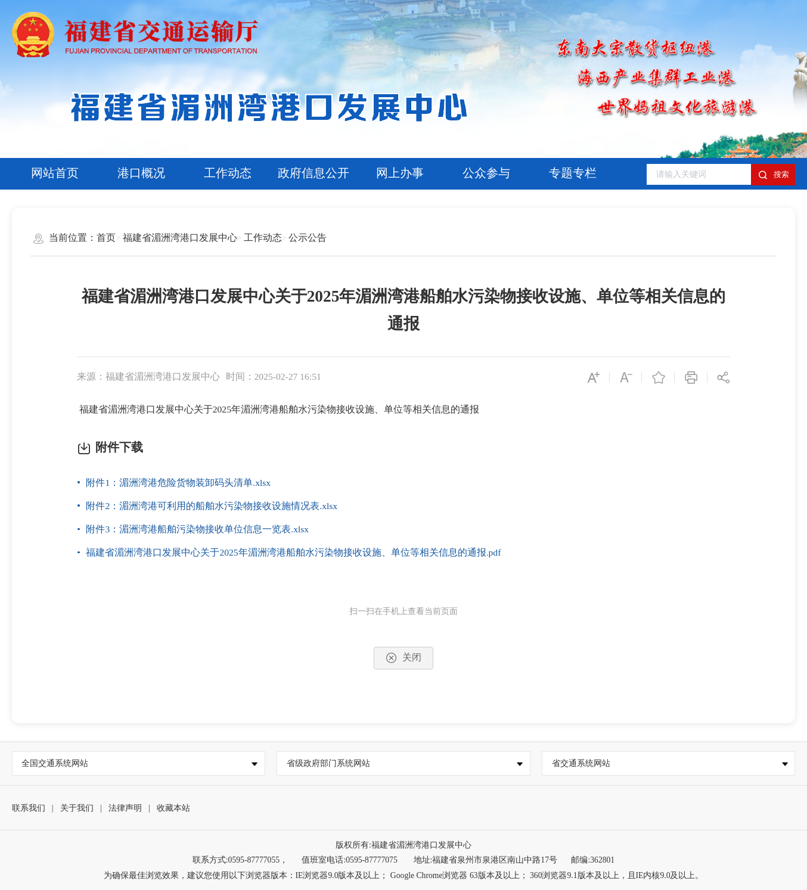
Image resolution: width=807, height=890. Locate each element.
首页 (106, 237)
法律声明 (125, 808)
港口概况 (141, 173)
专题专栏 (573, 173)
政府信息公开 (313, 173)
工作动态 (228, 173)
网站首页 (55, 173)
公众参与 (486, 173)
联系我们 (28, 808)
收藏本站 (173, 808)
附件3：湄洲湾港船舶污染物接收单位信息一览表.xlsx (197, 529)
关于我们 (77, 808)
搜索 (774, 175)
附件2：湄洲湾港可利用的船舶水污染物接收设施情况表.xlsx (211, 506)
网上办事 (400, 173)
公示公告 (307, 237)
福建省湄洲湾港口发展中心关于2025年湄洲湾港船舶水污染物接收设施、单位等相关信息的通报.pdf (293, 552)
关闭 (403, 657)
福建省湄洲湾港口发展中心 (180, 237)
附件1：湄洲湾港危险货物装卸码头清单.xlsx (178, 482)
